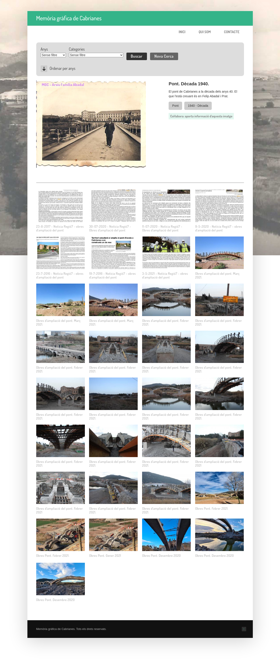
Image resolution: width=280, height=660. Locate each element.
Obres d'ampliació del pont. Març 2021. (217, 275)
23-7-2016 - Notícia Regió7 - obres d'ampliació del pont (60, 275)
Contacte (232, 32)
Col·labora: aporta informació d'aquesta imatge (201, 116)
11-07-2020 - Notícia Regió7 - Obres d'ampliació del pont (162, 228)
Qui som (205, 32)
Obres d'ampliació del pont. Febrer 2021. (165, 322)
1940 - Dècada (198, 105)
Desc (44, 68)
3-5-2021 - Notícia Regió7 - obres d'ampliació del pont (165, 275)
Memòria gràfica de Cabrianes (69, 18)
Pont (175, 105)
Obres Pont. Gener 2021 (105, 555)
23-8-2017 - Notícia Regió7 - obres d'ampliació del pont (60, 228)
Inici (182, 32)
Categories (77, 49)
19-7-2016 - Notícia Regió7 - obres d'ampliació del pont (112, 275)
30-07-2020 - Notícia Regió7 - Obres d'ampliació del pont (110, 228)
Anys (44, 49)
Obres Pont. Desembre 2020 (161, 555)
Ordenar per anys (62, 68)
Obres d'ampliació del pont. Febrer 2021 (218, 463)
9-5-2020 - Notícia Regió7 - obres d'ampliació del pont (218, 228)
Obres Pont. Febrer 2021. (211, 508)
